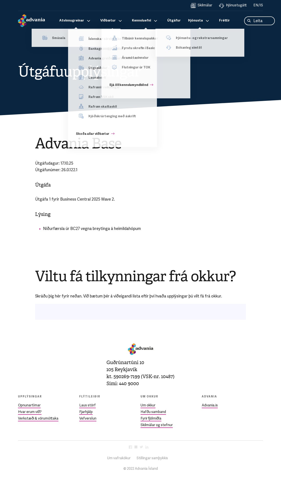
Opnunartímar (29, 405)
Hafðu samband (153, 412)
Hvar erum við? (29, 412)
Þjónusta (195, 21)
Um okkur (147, 405)
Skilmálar (201, 5)
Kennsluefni (141, 21)
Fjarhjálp (86, 412)
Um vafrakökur (119, 458)
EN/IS (258, 5)
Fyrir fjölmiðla (150, 418)
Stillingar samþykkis (152, 458)
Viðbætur (108, 21)
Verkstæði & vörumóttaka (38, 418)
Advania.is (210, 405)
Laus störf (87, 405)
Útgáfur (174, 21)
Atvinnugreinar (71, 21)
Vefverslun (87, 418)
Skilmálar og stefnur (156, 425)
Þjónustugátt (233, 5)
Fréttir (224, 21)
